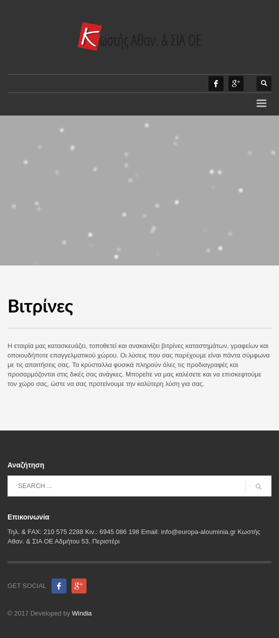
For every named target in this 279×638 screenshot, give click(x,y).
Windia (82, 613)
